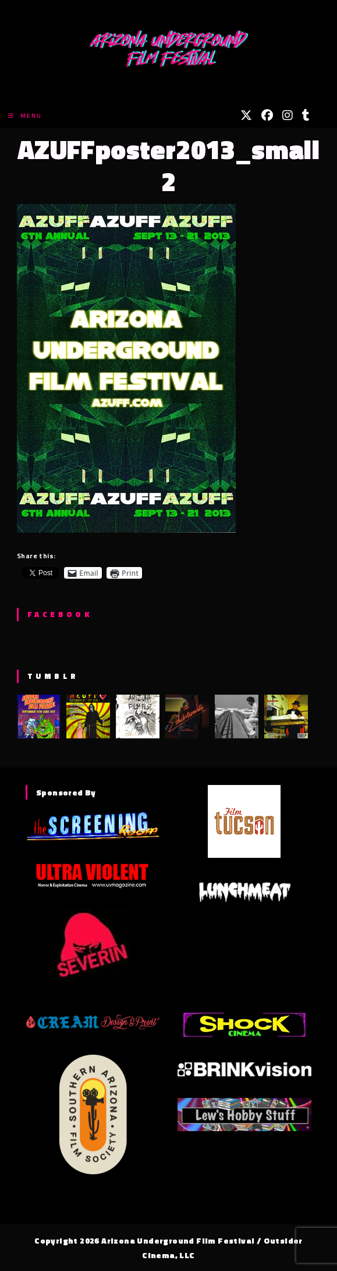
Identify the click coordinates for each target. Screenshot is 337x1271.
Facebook (59, 614)
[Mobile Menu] (25, 115)
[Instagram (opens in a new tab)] (287, 115)
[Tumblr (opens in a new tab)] (305, 115)
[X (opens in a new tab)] (246, 115)
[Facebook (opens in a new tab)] (267, 115)
